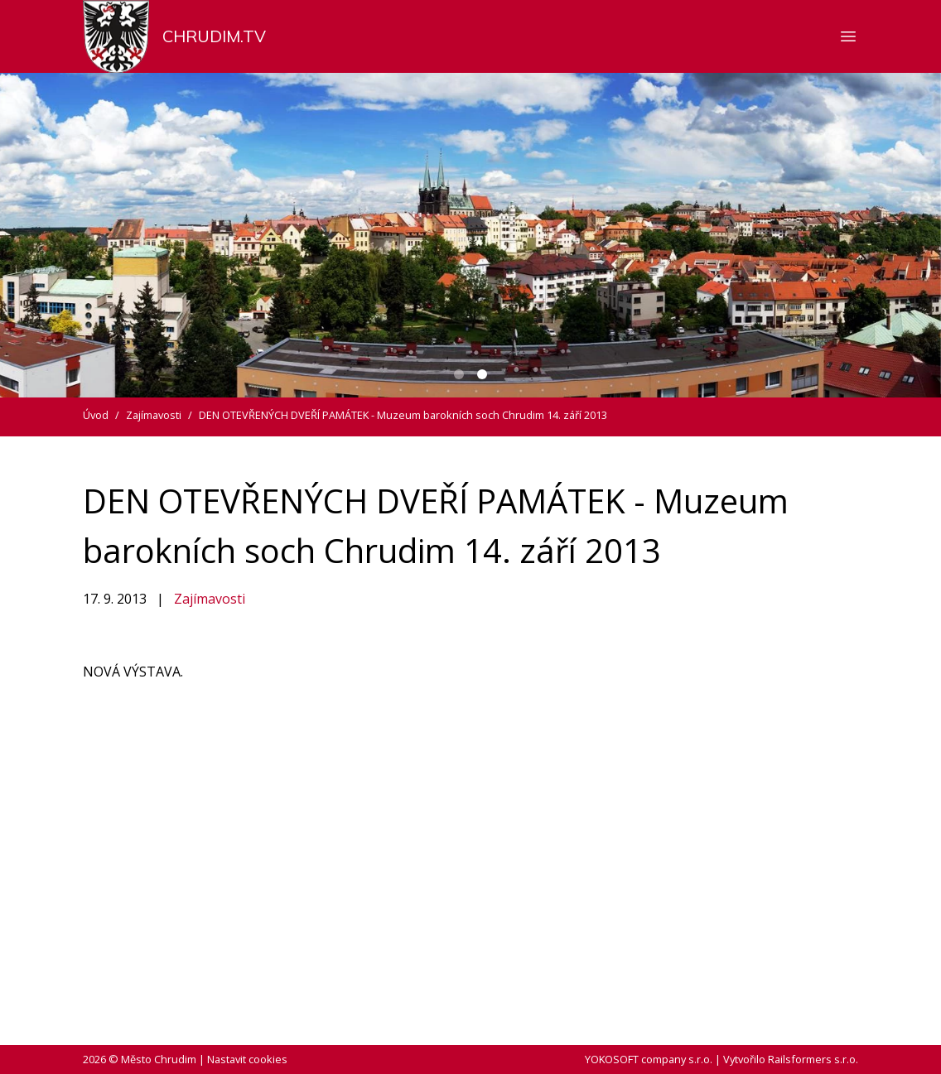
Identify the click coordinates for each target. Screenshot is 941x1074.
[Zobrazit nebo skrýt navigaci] (848, 36)
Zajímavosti (209, 599)
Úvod (96, 414)
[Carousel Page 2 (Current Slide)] (482, 374)
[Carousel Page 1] (459, 374)
